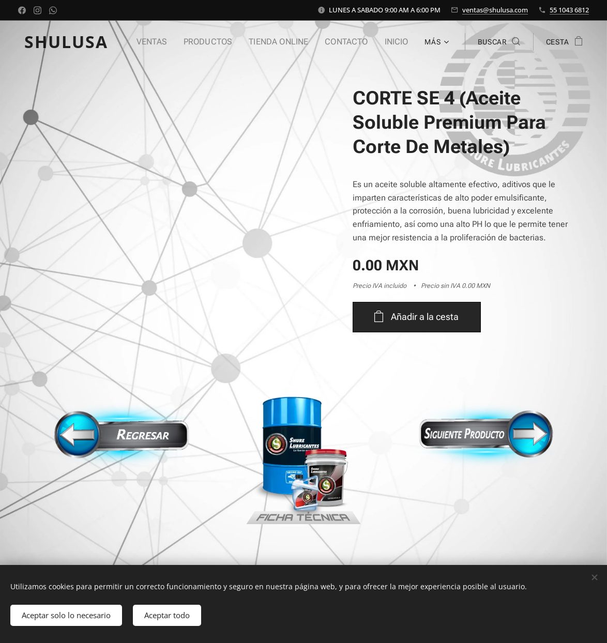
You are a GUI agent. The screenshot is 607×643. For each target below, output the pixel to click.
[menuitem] (165, 42)
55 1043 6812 (569, 9)
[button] (499, 42)
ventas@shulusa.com (495, 9)
